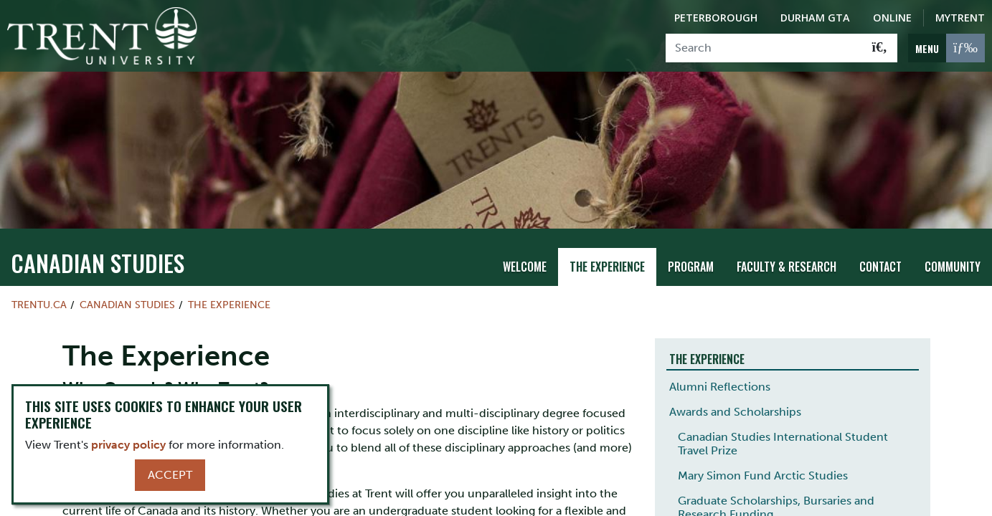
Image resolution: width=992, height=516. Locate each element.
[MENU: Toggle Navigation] (946, 48)
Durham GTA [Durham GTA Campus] (815, 17)
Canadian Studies (97, 260)
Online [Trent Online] (892, 17)
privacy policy (128, 445)
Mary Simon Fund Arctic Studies (763, 473)
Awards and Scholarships (735, 409)
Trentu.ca (39, 301)
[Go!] (879, 48)
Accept (170, 475)
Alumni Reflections (719, 384)
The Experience (607, 263)
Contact (880, 263)
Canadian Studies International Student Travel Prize (783, 441)
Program (691, 263)
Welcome (525, 263)
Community (953, 263)
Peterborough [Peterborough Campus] (715, 17)
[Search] (764, 48)
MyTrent (960, 17)
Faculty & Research (786, 263)
